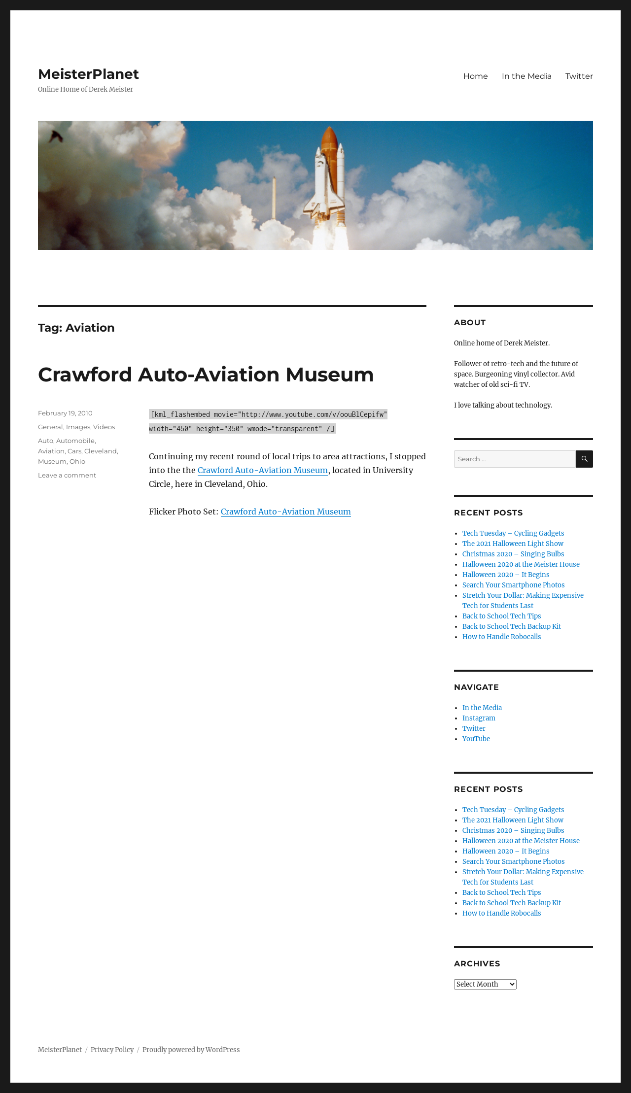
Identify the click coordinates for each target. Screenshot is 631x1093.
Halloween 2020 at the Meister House (521, 564)
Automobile (75, 440)
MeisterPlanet (88, 74)
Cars (74, 451)
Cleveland (100, 451)
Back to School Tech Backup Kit (511, 626)
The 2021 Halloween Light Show (512, 544)
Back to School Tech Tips (501, 616)
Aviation (51, 451)
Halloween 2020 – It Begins (506, 575)
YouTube (476, 739)
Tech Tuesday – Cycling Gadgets (513, 533)
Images (78, 427)
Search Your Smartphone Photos (513, 585)
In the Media (527, 76)
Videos (104, 427)
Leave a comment (67, 475)
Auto (45, 440)
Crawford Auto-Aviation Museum (206, 374)
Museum (52, 461)
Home (475, 76)
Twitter (579, 76)
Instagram (478, 718)
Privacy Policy (112, 1050)
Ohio (77, 461)
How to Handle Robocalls (501, 637)
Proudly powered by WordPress (191, 1050)
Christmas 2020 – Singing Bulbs (513, 554)
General (50, 427)
